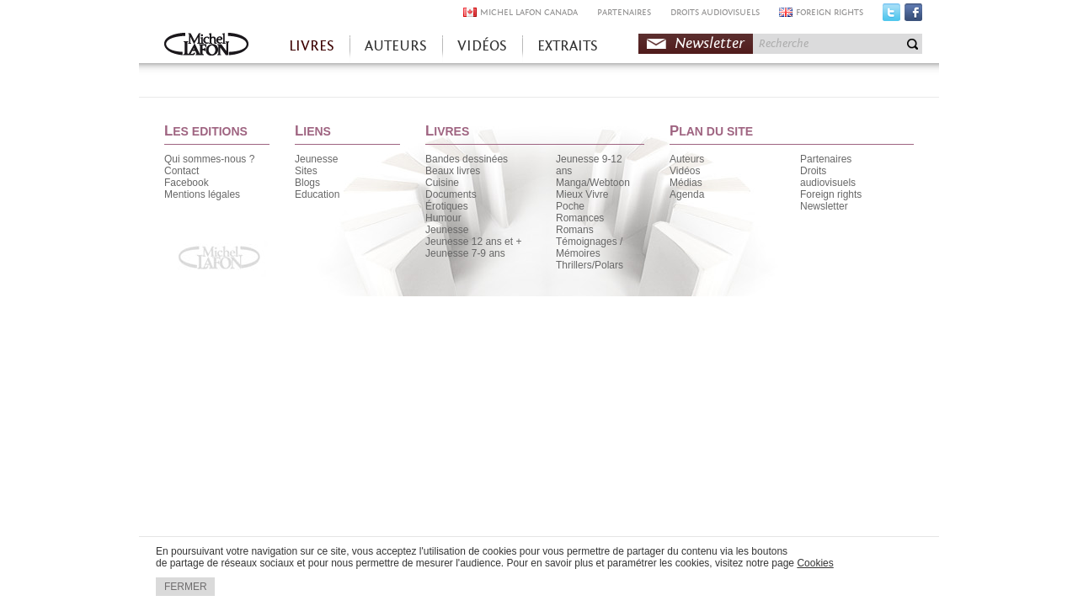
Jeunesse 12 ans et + (473, 241)
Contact (181, 171)
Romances (580, 218)
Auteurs (687, 159)
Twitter (891, 16)
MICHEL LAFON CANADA (529, 12)
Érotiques (446, 206)
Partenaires (825, 159)
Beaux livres (452, 171)
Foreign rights (831, 194)
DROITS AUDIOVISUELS (715, 12)
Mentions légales (202, 194)
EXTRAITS (567, 46)
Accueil (206, 46)
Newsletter (709, 43)
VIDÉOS (482, 46)
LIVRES (311, 46)
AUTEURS (396, 46)
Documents (451, 194)
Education (317, 194)
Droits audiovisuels (828, 177)
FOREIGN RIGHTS (829, 12)
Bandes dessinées (466, 159)
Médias (686, 183)
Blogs (307, 183)
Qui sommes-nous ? (209, 159)
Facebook (913, 16)
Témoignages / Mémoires (589, 247)
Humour (443, 218)
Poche (570, 206)
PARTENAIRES (624, 12)
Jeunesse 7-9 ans (465, 253)
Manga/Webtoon (593, 183)
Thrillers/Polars (589, 265)
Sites (306, 171)
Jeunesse (316, 159)
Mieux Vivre (582, 194)
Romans (575, 230)
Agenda (687, 194)
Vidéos (685, 171)
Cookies (815, 563)
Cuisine (442, 183)
